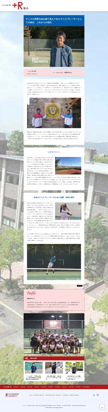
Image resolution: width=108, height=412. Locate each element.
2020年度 (50, 387)
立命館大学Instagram (74, 395)
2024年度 (22, 387)
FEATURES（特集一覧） (39, 395)
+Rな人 (30, 395)
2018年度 (64, 387)
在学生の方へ (59, 395)
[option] (54, 333)
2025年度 (15, 387)
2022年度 (36, 387)
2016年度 (78, 387)
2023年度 (29, 387)
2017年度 (71, 387)
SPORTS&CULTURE (50, 395)
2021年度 (43, 387)
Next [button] (81, 334)
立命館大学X (66, 395)
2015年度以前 (86, 387)
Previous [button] (26, 334)
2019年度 (57, 387)
